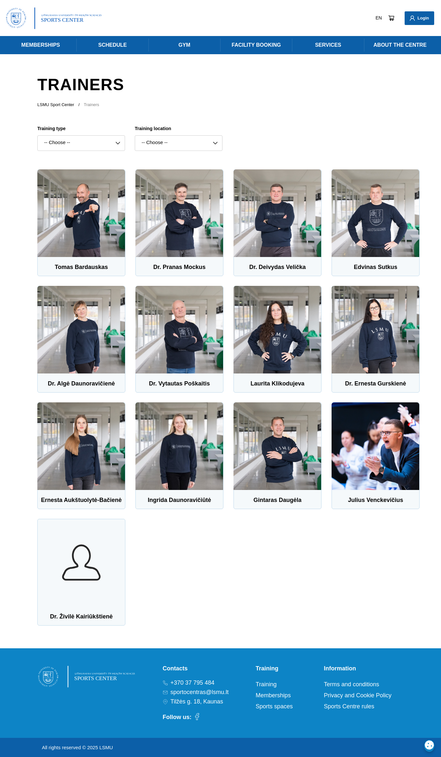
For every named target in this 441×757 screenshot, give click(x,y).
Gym (184, 45)
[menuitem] (40, 45)
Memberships (40, 45)
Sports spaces (274, 706)
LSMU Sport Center (55, 104)
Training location (153, 128)
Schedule (112, 45)
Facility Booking (256, 45)
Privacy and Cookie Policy (357, 695)
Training (266, 684)
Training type (51, 128)
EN (379, 17)
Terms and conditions (351, 684)
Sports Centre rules (349, 706)
